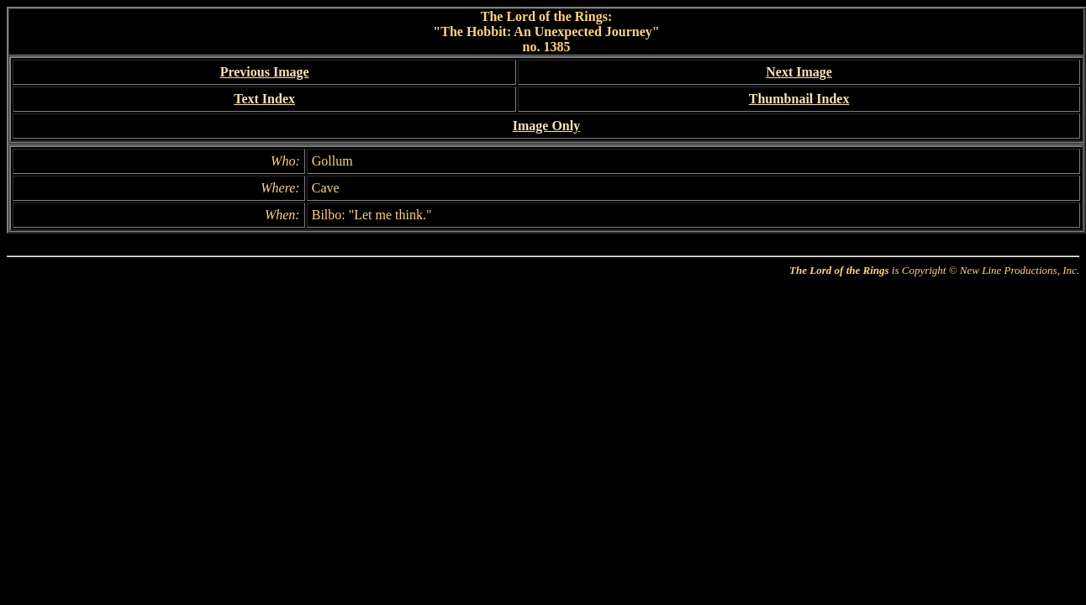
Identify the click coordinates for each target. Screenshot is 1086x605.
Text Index (264, 99)
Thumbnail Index (799, 99)
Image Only (546, 125)
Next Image (799, 72)
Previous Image (264, 72)
